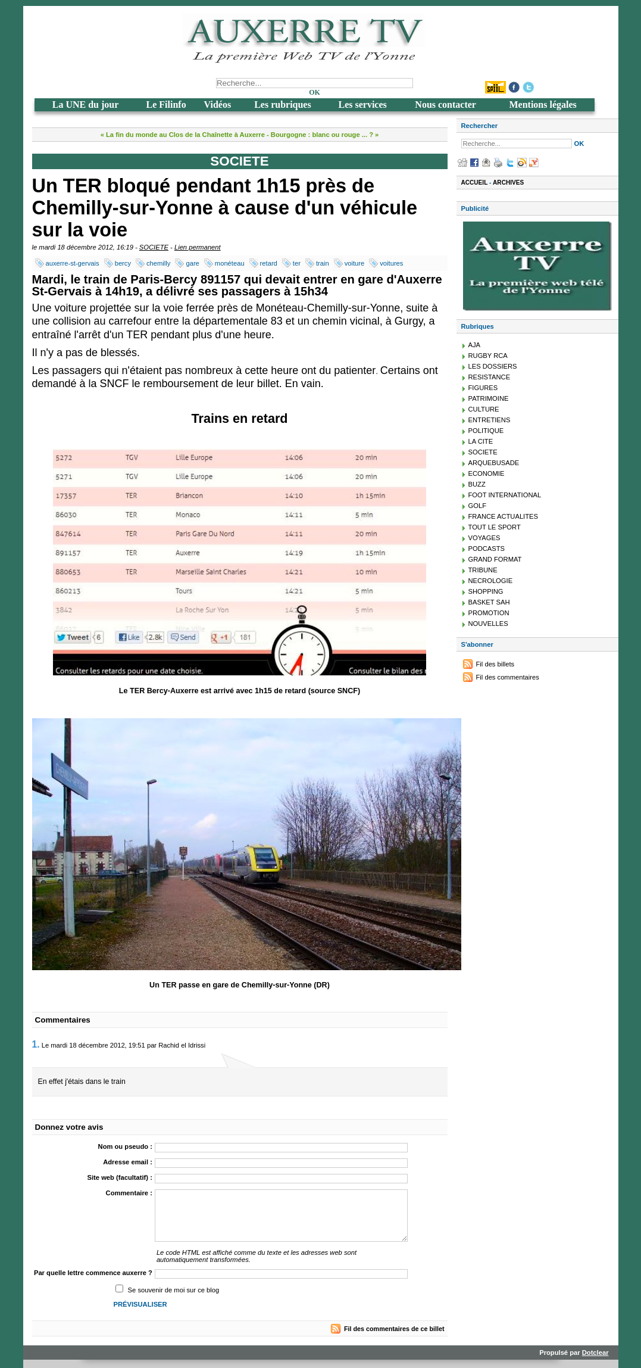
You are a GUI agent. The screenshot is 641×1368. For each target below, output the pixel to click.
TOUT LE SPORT (494, 527)
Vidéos (218, 104)
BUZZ (477, 484)
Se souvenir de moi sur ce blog (174, 1290)
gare (192, 263)
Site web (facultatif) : (119, 1177)
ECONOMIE (486, 473)
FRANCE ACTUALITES (503, 516)
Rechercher (479, 125)
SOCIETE (153, 247)
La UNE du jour (85, 104)
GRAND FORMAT (495, 559)
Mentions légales (542, 104)
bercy (123, 263)
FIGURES (483, 387)
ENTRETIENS (489, 419)
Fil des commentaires (507, 677)
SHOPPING (486, 591)
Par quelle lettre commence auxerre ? (93, 1272)
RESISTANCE (489, 377)
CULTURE (483, 409)
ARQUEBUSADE (494, 462)
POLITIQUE (486, 430)
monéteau (230, 263)
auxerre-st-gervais (72, 263)
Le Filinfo (166, 104)
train (322, 263)
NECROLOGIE (490, 580)
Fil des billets (495, 664)
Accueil (474, 182)
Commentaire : (129, 1192)
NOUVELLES (488, 623)
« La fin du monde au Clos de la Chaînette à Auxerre (183, 134)
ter (297, 263)
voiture (355, 263)
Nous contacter (445, 104)
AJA (474, 344)
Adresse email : (127, 1162)
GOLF (477, 505)
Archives (508, 182)
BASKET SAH (489, 602)
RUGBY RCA (488, 355)
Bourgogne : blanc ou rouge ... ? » (325, 134)
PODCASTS (486, 548)
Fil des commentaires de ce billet (394, 1328)
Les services (362, 104)
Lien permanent (197, 247)
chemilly (158, 263)
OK (314, 92)
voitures (391, 263)
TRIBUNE (483, 570)
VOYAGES (484, 537)
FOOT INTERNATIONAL (505, 494)
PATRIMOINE (488, 398)
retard (268, 263)
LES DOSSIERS (492, 366)
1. (36, 1044)
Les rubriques (282, 104)
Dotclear (595, 1352)
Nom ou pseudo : (125, 1146)
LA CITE (480, 441)
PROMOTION (488, 612)
